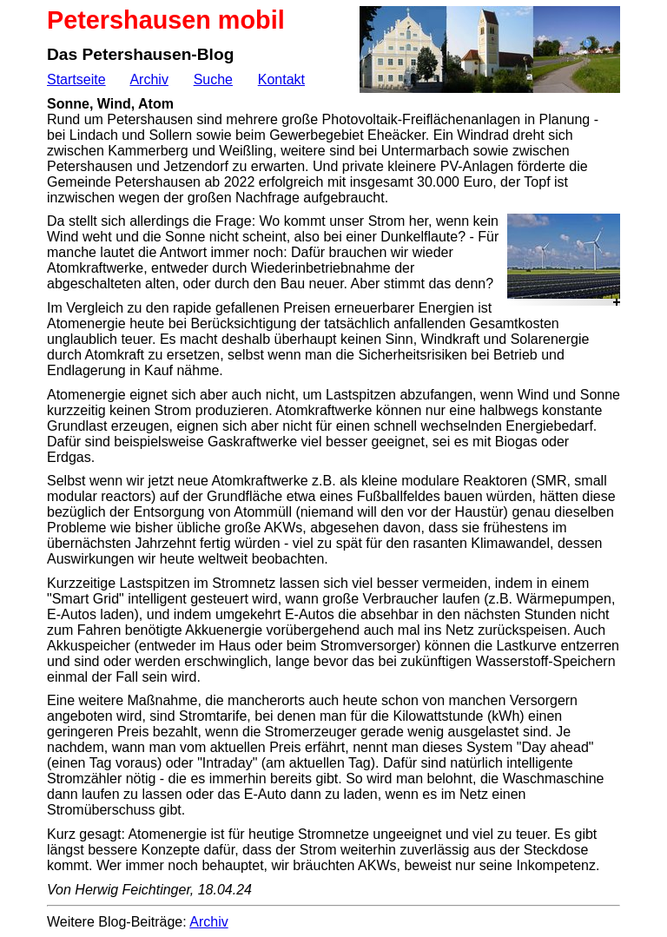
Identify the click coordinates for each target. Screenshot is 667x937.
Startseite (76, 79)
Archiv (148, 79)
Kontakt (281, 79)
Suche (213, 79)
